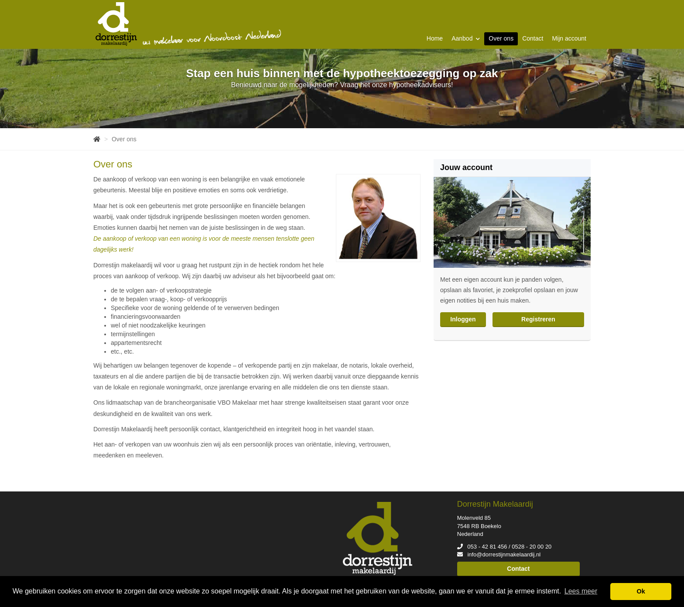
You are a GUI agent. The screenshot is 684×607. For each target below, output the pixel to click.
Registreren (538, 319)
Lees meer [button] (581, 591)
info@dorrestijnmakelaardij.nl (503, 554)
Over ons (501, 38)
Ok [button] (641, 591)
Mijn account (569, 38)
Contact (532, 38)
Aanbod (465, 38)
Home (435, 38)
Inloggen (462, 319)
